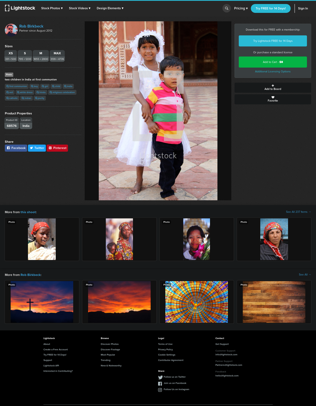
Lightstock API (51, 365)
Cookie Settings (166, 354)
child (56, 86)
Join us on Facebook (175, 382)
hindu (41, 92)
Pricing (241, 8)
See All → (305, 274)
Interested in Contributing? (58, 370)
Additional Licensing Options (273, 71)
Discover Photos (110, 343)
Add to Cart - (273, 62)
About (46, 343)
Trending (105, 360)
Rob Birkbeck (31, 26)
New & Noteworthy (111, 365)
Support (47, 360)
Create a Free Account (55, 349)
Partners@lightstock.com (228, 364)
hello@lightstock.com (227, 375)
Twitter (37, 148)
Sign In (303, 8)
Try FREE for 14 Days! (271, 8)
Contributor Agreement (170, 360)
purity (39, 98)
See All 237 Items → (298, 212)
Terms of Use (165, 343)
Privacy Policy (165, 349)
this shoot (28, 212)
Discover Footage (110, 349)
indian (26, 98)
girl (45, 86)
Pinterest (57, 148)
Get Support (222, 343)
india (68, 86)
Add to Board (272, 87)
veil (9, 92)
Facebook (16, 148)
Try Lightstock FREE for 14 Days (273, 41)
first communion (16, 86)
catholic (12, 98)
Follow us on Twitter (175, 376)
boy (34, 86)
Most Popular (108, 354)
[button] (52, 8)
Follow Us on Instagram (176, 389)
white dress (25, 92)
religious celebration (62, 92)
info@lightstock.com (226, 354)
